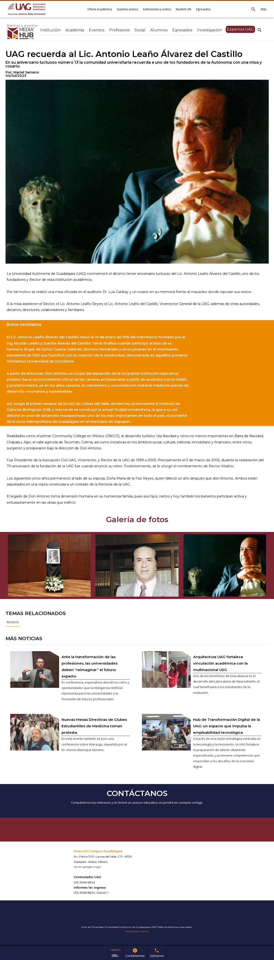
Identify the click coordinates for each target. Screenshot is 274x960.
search (259, 30)
